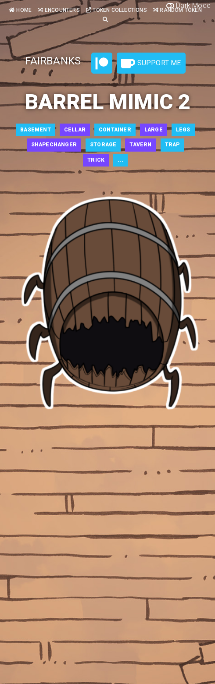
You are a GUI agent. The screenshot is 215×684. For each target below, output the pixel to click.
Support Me (151, 64)
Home (20, 10)
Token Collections (116, 10)
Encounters (58, 10)
